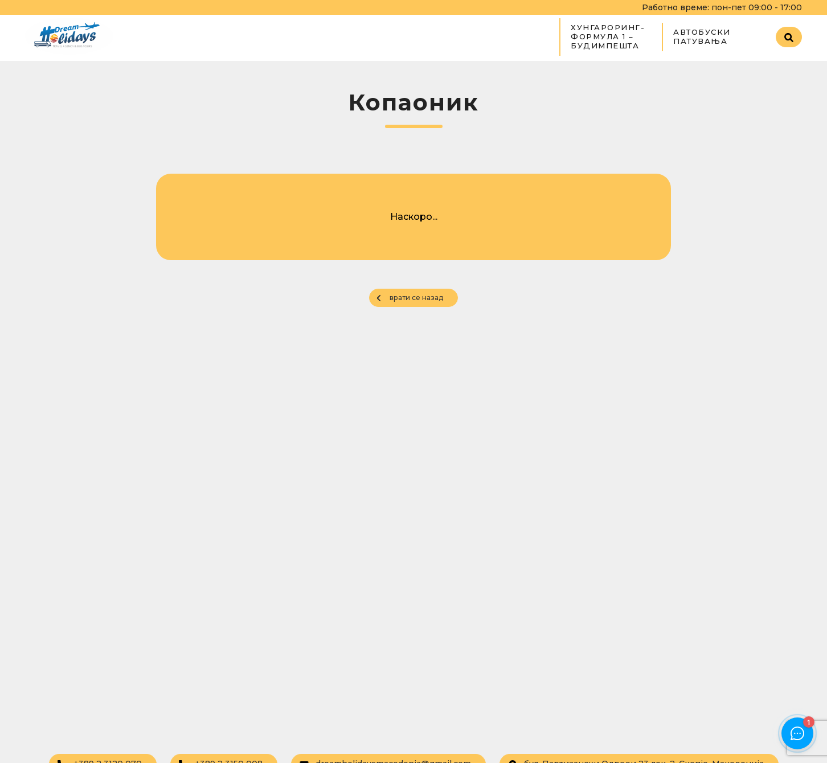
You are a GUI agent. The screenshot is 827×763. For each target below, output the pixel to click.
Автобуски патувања (702, 36)
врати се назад (416, 297)
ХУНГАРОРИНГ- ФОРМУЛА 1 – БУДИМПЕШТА (608, 36)
